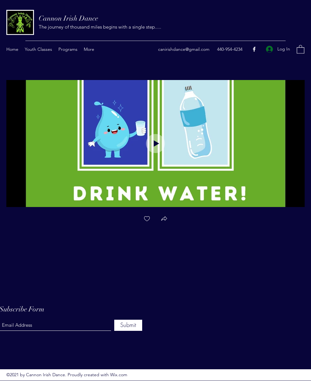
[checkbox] (147, 219)
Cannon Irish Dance (68, 18)
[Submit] (128, 325)
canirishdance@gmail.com (183, 49)
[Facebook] (254, 49)
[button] (300, 49)
